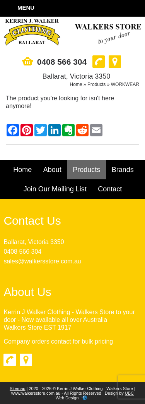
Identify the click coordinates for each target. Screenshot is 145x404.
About (52, 170)
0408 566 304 (22, 251)
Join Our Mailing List (55, 189)
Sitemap (17, 388)
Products (96, 84)
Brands (123, 170)
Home (76, 84)
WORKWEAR (125, 84)
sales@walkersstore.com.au (42, 261)
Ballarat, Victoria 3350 (33, 242)
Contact (110, 189)
